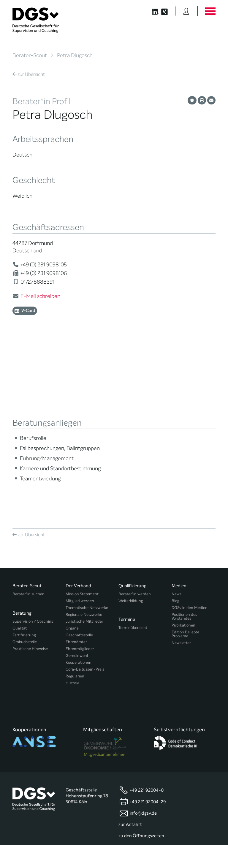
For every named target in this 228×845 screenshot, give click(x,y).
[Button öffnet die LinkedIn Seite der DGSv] (152, 11)
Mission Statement (82, 490)
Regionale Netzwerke (84, 510)
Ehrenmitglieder (80, 544)
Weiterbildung (130, 497)
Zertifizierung (24, 528)
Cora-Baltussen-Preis (85, 565)
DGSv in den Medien (190, 503)
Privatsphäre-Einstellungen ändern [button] (91, 827)
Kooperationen (78, 558)
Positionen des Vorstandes (184, 512)
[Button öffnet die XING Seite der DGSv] (167, 11)
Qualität (19, 521)
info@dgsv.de (143, 694)
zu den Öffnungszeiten (141, 717)
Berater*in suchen (28, 490)
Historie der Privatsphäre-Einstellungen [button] (147, 827)
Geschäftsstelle (79, 531)
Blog (175, 497)
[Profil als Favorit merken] (192, 100)
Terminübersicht (132, 521)
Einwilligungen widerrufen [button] (197, 827)
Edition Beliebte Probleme (185, 530)
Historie (72, 579)
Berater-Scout (29, 55)
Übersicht (28, 74)
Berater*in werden (134, 490)
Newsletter (181, 539)
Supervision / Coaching (32, 514)
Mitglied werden (80, 497)
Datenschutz (201, 818)
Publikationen (183, 521)
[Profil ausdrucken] (202, 100)
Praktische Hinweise (30, 542)
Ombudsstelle (24, 535)
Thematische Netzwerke (87, 503)
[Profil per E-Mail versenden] (211, 100)
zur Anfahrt (130, 705)
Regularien (75, 572)
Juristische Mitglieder (84, 517)
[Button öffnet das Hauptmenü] (210, 11)
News (176, 490)
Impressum (205, 823)
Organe (72, 524)
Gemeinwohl (77, 551)
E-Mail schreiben (40, 296)
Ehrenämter (76, 538)
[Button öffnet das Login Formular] (186, 11)
